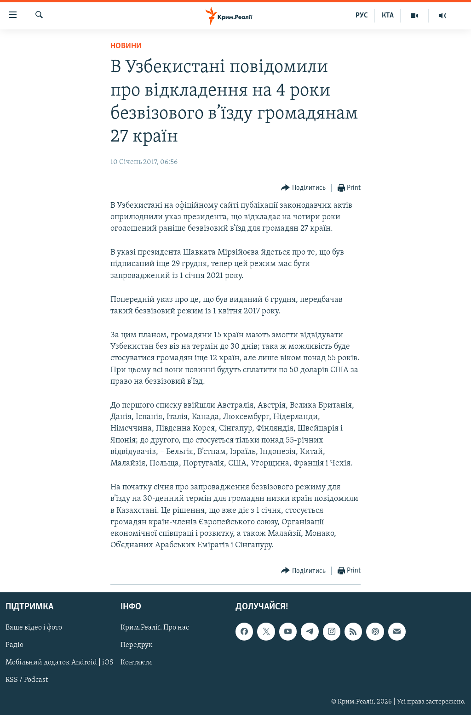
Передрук (137, 645)
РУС (362, 15)
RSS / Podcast (27, 680)
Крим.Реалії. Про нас (155, 628)
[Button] (303, 188)
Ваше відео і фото (34, 628)
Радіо (14, 645)
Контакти (136, 663)
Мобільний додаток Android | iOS (60, 663)
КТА (388, 15)
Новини (126, 46)
